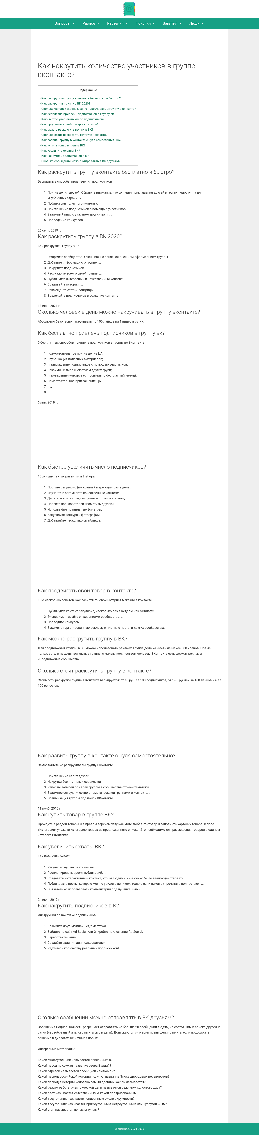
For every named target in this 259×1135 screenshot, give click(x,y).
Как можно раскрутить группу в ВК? (66, 129)
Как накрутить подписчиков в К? (64, 156)
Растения (119, 23)
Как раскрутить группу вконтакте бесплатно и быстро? (80, 98)
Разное (93, 23)
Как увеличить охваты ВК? (60, 150)
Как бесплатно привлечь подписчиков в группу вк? (77, 114)
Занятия (174, 23)
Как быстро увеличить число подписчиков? (72, 119)
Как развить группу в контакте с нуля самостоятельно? (80, 140)
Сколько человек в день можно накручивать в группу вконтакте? (88, 108)
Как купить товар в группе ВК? (62, 145)
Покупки (147, 23)
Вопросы (67, 23)
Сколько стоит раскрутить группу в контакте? (73, 135)
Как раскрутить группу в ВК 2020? (65, 103)
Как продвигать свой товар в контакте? (69, 124)
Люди (198, 23)
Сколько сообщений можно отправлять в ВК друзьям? (80, 161)
